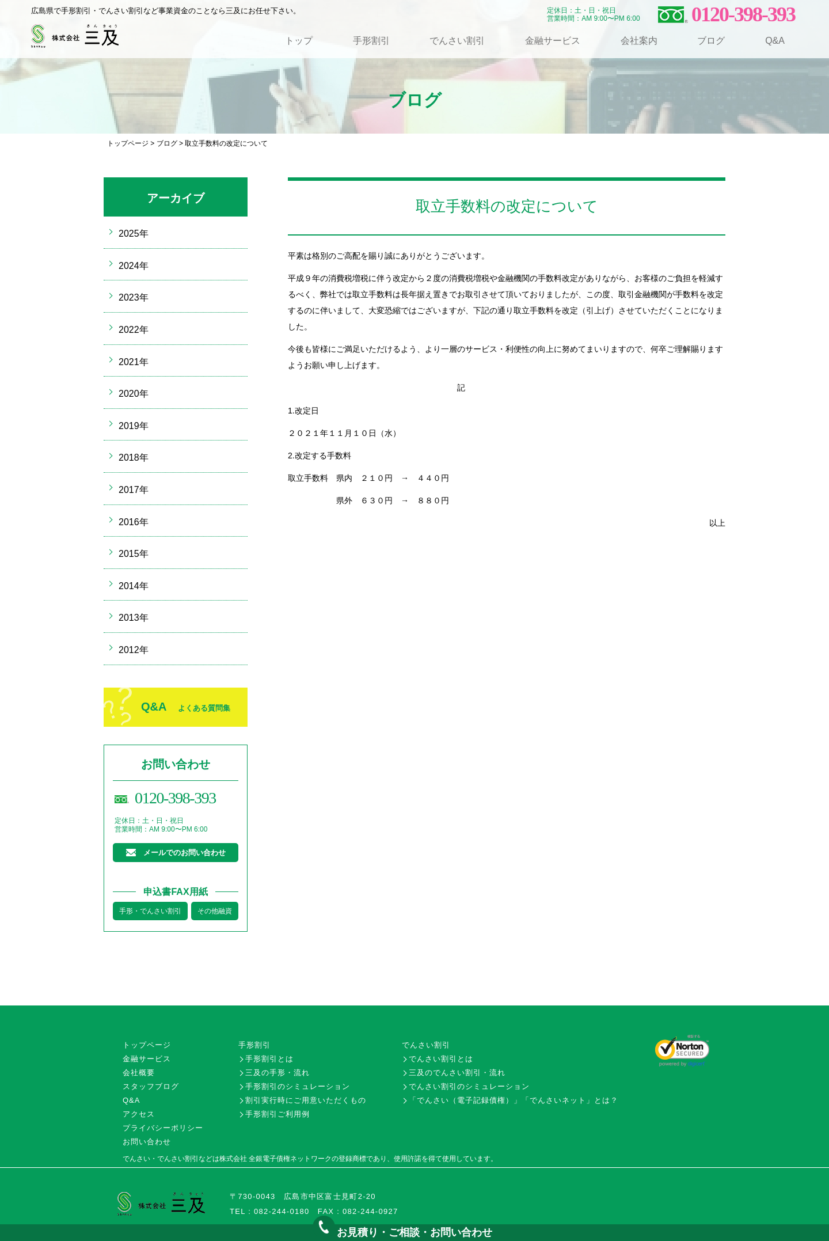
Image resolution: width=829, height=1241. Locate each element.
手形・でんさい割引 (150, 911)
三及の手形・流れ (277, 1072)
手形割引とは (269, 1058)
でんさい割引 (457, 40)
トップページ (128, 143)
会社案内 (639, 40)
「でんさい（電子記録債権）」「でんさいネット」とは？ (513, 1100)
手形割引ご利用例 (277, 1114)
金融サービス (552, 40)
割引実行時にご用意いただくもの (305, 1100)
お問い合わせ (147, 1141)
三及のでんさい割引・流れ (457, 1072)
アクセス (139, 1114)
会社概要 (139, 1072)
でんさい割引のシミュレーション (469, 1086)
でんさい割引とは (441, 1058)
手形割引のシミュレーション (297, 1086)
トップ (299, 40)
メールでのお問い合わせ (184, 852)
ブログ (711, 40)
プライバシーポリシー (163, 1128)
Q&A (775, 40)
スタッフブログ (151, 1086)
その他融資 (214, 911)
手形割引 (371, 40)
